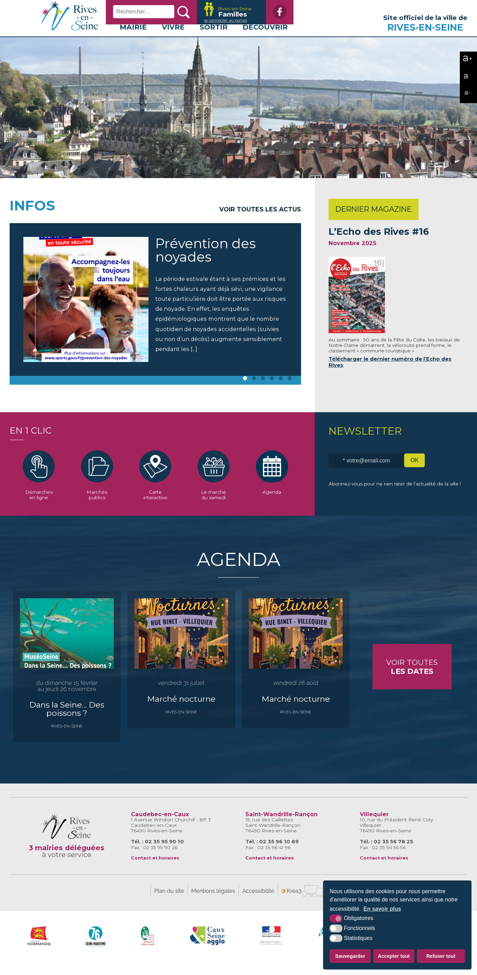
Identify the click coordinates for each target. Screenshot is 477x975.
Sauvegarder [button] (350, 956)
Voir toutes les (260, 222)
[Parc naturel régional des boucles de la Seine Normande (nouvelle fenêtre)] (147, 948)
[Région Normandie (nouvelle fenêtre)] (39, 948)
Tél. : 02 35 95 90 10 (157, 854)
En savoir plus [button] (382, 909)
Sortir (214, 39)
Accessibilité (258, 903)
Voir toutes (412, 679)
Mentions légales (213, 903)
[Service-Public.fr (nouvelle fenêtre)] (271, 948)
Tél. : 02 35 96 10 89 (272, 854)
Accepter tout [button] (394, 956)
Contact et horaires (155, 870)
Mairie (133, 39)
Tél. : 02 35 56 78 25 (386, 854)
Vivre (173, 39)
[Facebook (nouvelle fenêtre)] (274, 12)
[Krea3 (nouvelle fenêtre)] (225, 12)
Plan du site (169, 903)
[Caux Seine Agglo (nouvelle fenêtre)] (207, 948)
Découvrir (265, 39)
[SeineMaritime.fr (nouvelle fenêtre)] (96, 948)
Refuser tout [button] (440, 956)
